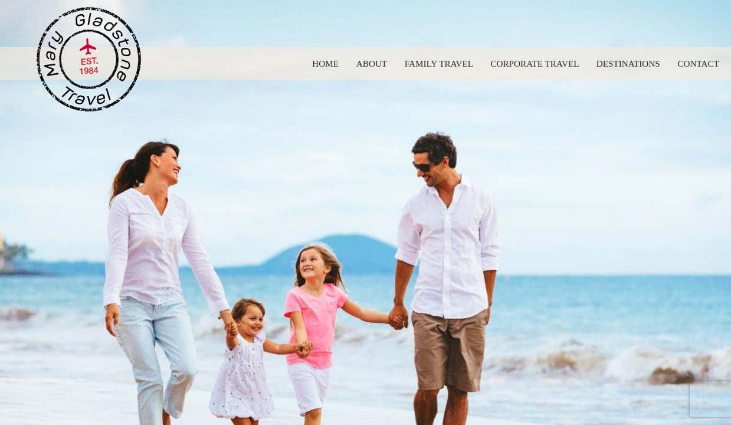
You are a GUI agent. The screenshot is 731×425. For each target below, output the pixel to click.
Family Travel (439, 63)
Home (325, 63)
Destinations (628, 63)
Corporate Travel (534, 63)
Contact (698, 63)
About (371, 63)
